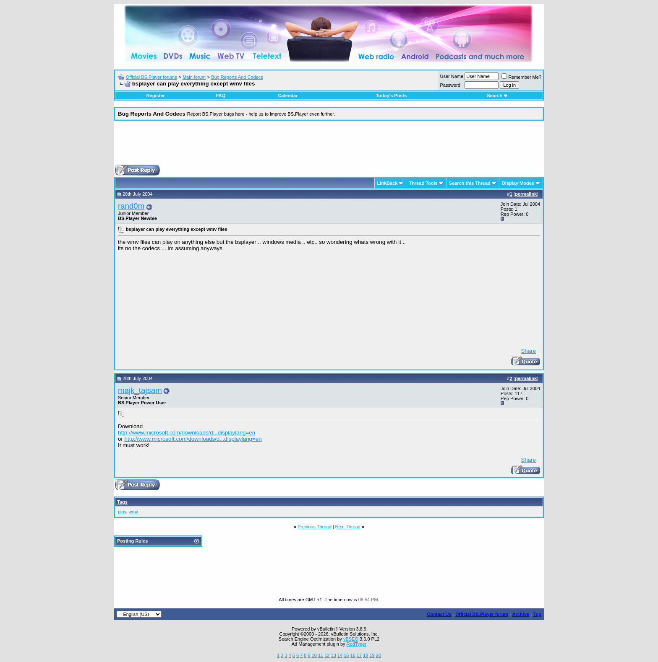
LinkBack (387, 183)
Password (450, 85)
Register (155, 95)
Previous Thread (315, 526)
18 (365, 655)
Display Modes (518, 183)
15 (346, 655)
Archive (520, 614)
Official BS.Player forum (481, 614)
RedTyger (357, 643)
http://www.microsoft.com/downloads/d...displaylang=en (186, 432)
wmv (133, 511)
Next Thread (347, 526)
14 (339, 655)
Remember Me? (521, 77)
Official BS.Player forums (151, 77)
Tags (122, 501)
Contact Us (439, 614)
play (122, 511)
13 (333, 655)
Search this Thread (470, 183)
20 (378, 655)
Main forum (194, 77)
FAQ (220, 95)
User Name (452, 76)
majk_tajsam (140, 390)
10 (314, 655)
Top (537, 614)
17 (359, 655)
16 (352, 655)
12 (326, 655)
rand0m (131, 206)
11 (320, 655)
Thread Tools (423, 183)
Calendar (288, 95)
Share (528, 351)
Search (497, 95)
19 (371, 655)
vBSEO (350, 638)
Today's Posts (391, 95)
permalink (526, 194)
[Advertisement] (329, 146)
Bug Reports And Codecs (237, 77)
